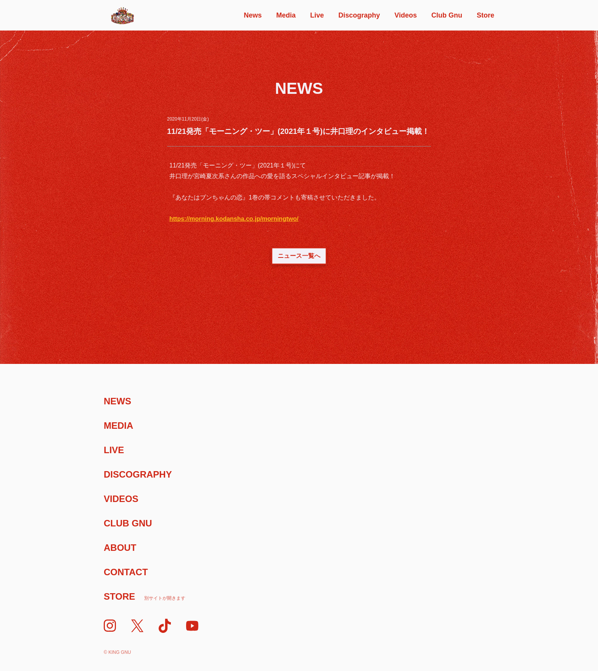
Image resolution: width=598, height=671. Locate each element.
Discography (359, 15)
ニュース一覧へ (299, 256)
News (253, 15)
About (120, 547)
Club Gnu (446, 15)
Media (286, 15)
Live (317, 15)
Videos (405, 15)
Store (485, 15)
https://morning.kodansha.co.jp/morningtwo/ (234, 219)
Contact (126, 572)
